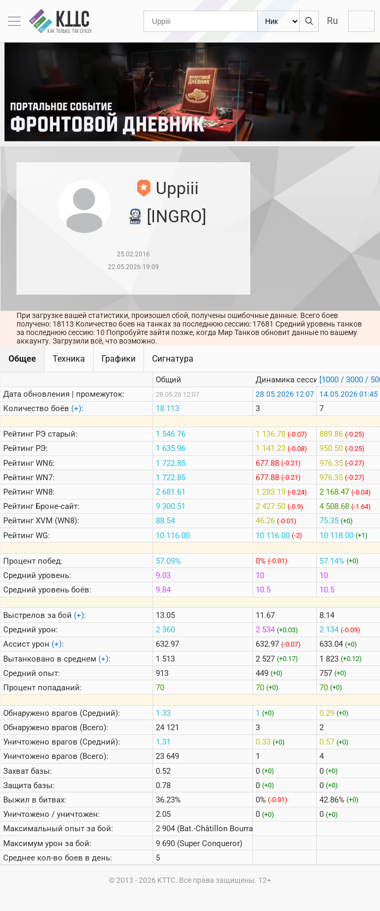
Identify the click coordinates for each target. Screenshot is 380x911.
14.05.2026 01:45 (348, 394)
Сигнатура (172, 359)
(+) (76, 408)
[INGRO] (176, 216)
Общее (22, 359)
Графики (119, 359)
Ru (332, 20)
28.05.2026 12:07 (285, 394)
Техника (69, 359)
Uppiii (177, 188)
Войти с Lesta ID (361, 21)
